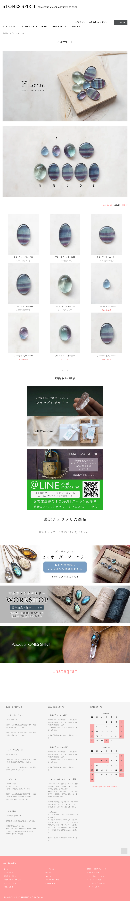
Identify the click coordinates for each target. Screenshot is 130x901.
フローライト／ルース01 (107, 306)
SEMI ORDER (29, 27)
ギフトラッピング (93, 887)
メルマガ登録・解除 (52, 879)
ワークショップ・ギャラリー (97, 883)
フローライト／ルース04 (107, 257)
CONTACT (76, 27)
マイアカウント (80, 22)
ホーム (6, 869)
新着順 (124, 205)
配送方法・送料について (12, 876)
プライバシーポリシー (11, 883)
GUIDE (44, 27)
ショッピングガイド (94, 872)
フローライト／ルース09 (65, 257)
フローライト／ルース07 (107, 356)
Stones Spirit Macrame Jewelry (104, 786)
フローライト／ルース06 (23, 257)
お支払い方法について (11, 872)
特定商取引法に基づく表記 (13, 879)
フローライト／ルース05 (65, 306)
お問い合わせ (8, 887)
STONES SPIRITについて (96, 869)
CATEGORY (10, 27)
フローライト (20, 33)
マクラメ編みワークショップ (97, 876)
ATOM (52, 883)
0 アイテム (120, 22)
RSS (47, 883)
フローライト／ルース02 (23, 356)
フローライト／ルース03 (65, 356)
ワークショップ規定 (94, 879)
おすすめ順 (107, 205)
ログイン (103, 22)
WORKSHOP (59, 27)
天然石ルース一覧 (8, 33)
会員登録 (92, 22)
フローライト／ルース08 (23, 306)
